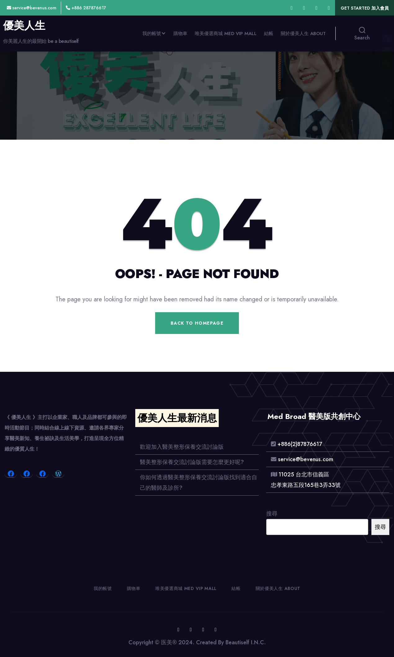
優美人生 (24, 25)
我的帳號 (151, 33)
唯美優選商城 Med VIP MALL (226, 33)
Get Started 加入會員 (365, 8)
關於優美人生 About (303, 33)
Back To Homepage (197, 323)
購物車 (180, 33)
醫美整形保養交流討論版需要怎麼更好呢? (192, 462)
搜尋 (271, 514)
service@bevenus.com (31, 8)
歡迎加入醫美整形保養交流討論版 (182, 447)
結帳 (268, 33)
